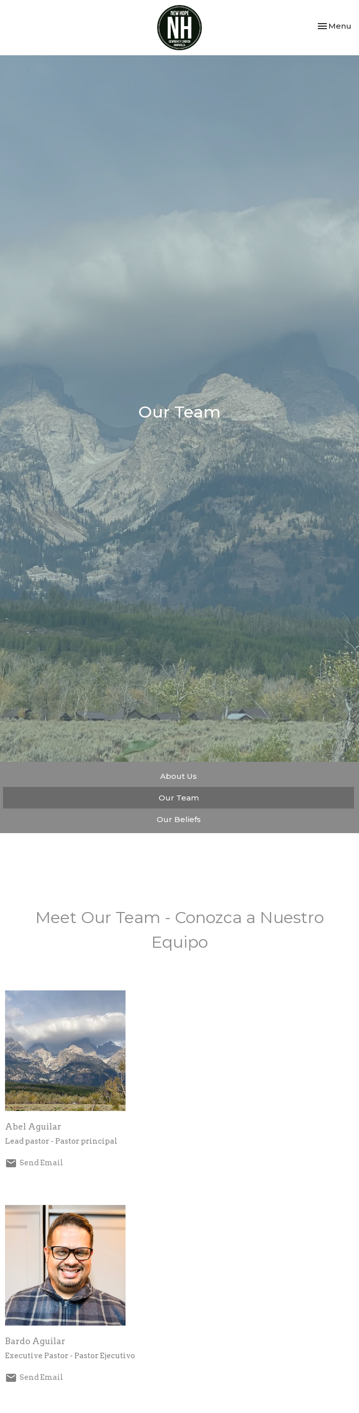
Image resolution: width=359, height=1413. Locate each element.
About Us (178, 776)
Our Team (179, 797)
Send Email (41, 1162)
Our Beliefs (179, 819)
